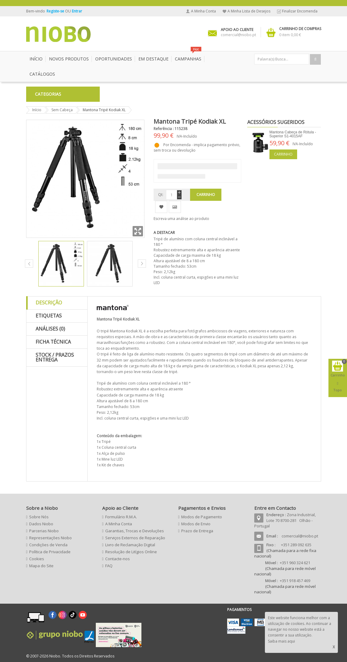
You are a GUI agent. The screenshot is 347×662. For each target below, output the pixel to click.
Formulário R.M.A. (121, 517)
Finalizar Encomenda (300, 11)
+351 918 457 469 (295, 580)
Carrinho (283, 154)
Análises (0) (50, 328)
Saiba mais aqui (281, 641)
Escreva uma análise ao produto (181, 218)
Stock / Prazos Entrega (55, 357)
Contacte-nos (117, 558)
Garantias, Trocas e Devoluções (134, 530)
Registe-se (56, 11)
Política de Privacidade (50, 551)
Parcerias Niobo (44, 530)
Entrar (77, 11)
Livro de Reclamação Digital (130, 544)
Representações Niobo (50, 537)
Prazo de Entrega (197, 530)
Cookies (36, 558)
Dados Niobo (41, 524)
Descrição (49, 302)
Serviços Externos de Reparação (135, 537)
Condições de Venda (48, 544)
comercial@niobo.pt (300, 536)
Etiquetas (49, 315)
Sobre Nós (39, 517)
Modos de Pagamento (201, 517)
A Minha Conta (203, 11)
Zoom (138, 231)
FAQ (109, 565)
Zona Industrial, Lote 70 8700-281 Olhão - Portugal (285, 520)
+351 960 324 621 (295, 562)
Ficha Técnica (53, 341)
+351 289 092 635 (296, 544)
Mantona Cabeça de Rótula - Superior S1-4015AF (292, 134)
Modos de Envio (195, 524)
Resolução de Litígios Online (131, 551)
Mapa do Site (41, 565)
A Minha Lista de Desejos (248, 11)
